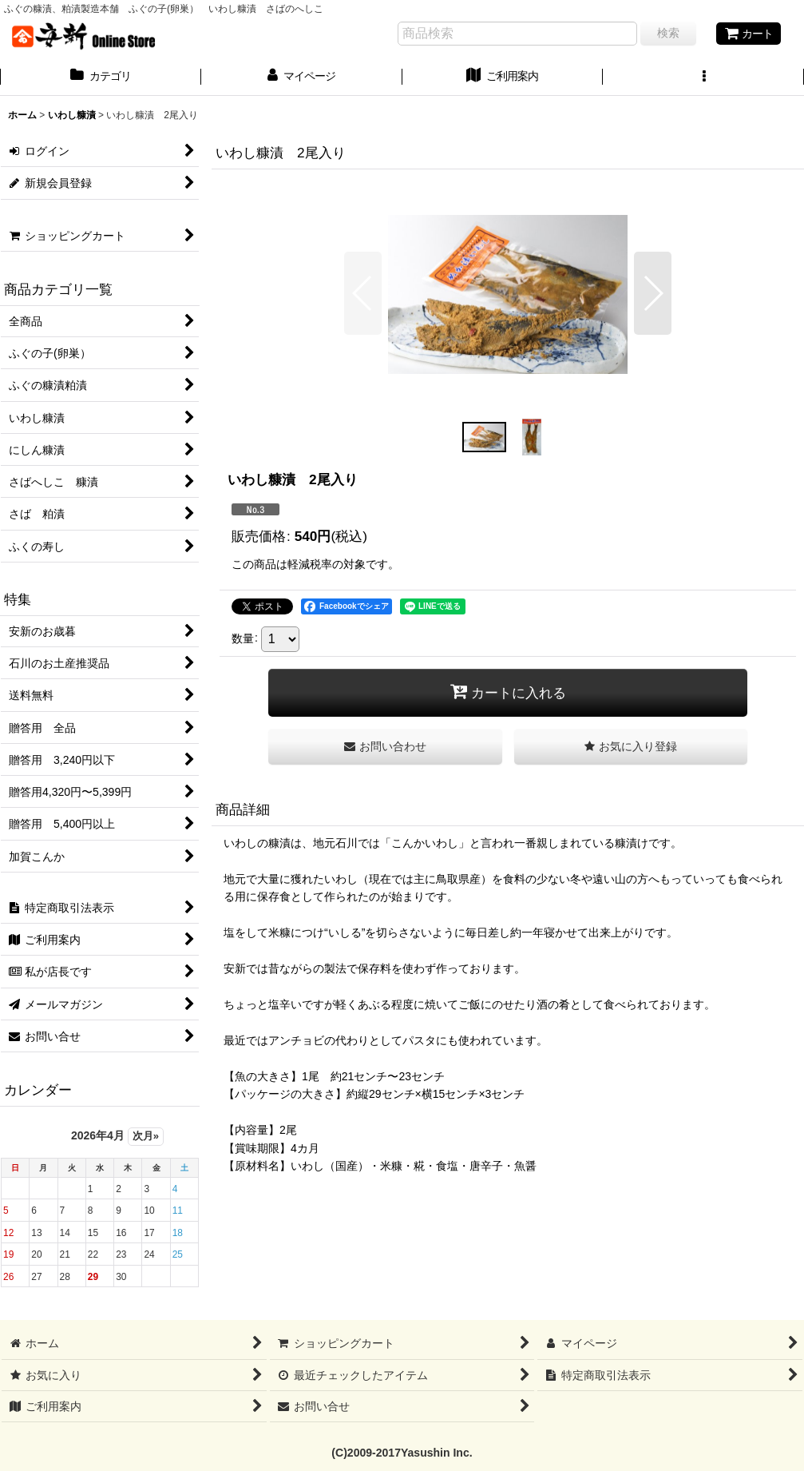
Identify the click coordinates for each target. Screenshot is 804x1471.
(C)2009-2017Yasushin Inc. (401, 1452)
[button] (703, 77)
